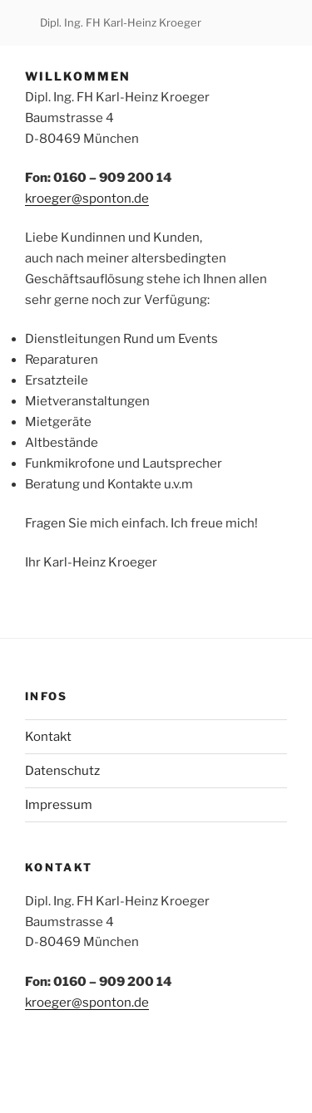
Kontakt (48, 736)
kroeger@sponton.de (87, 198)
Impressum (58, 804)
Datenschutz (62, 770)
